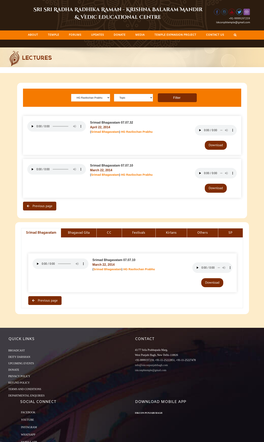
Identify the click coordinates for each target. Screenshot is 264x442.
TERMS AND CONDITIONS (24, 389)
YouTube (27, 419)
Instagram (29, 427)
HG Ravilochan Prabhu (137, 131)
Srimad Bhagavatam (105, 131)
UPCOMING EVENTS (21, 363)
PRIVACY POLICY (19, 376)
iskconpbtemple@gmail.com (233, 22)
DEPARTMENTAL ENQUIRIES (26, 395)
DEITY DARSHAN (19, 357)
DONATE (13, 369)
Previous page (42, 206)
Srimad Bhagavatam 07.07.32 (111, 122)
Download (216, 145)
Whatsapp (28, 434)
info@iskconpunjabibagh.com (151, 365)
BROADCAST (16, 350)
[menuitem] (33, 35)
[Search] (235, 35)
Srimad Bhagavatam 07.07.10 (111, 165)
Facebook (28, 412)
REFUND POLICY (19, 382)
